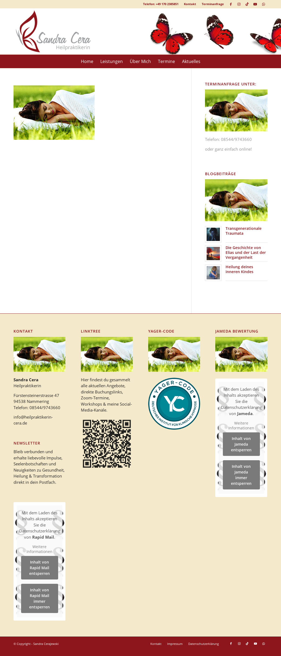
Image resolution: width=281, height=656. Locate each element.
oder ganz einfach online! (228, 149)
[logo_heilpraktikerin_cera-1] (57, 31)
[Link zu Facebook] (231, 4)
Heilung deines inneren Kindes (239, 269)
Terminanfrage (213, 4)
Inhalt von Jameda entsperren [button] (241, 444)
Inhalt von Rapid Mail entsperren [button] (39, 567)
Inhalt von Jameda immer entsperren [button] (241, 475)
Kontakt (190, 4)
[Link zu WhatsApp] (263, 4)
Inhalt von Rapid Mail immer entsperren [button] (39, 598)
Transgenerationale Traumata (244, 231)
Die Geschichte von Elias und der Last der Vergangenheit (246, 252)
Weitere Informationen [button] (39, 549)
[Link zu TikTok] (247, 4)
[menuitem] (190, 4)
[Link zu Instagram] (239, 4)
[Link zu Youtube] (255, 4)
